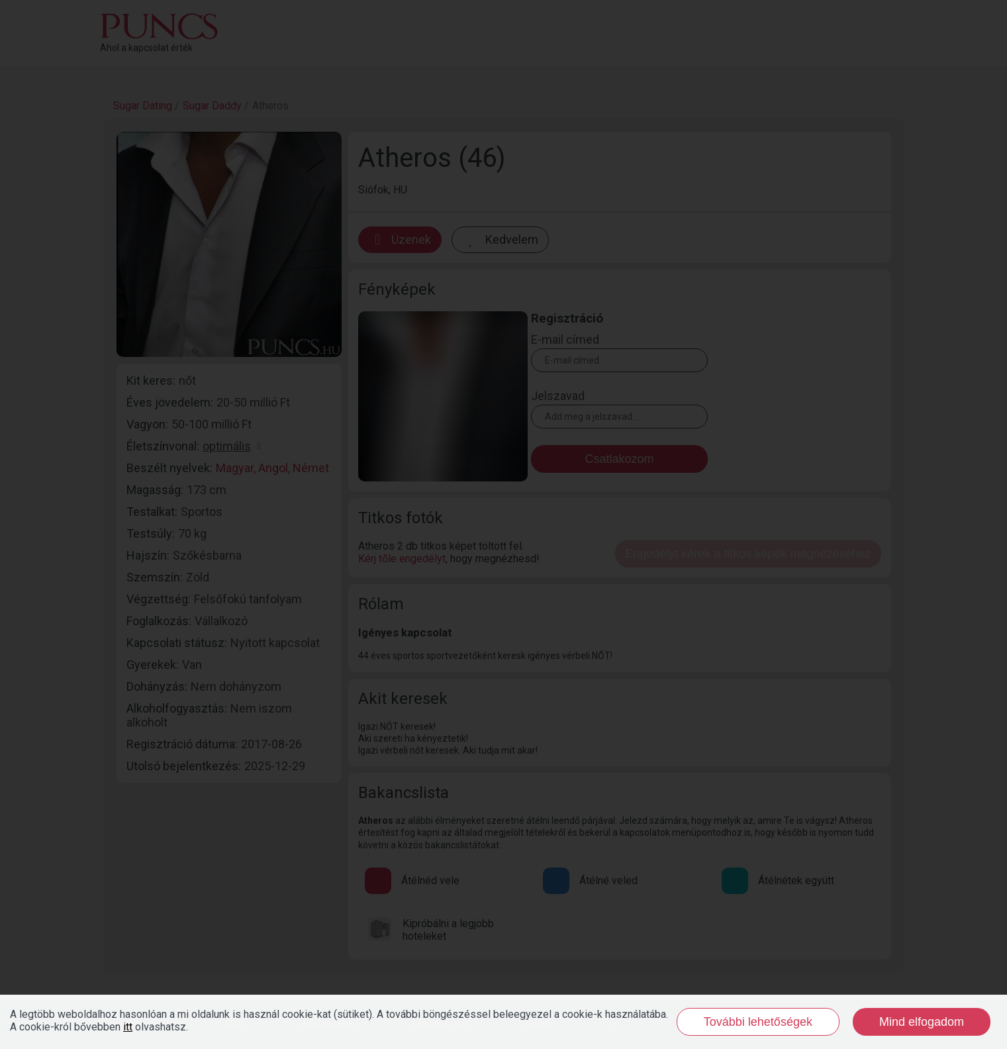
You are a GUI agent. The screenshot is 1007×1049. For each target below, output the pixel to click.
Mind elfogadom (921, 1021)
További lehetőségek (758, 1021)
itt (127, 1027)
